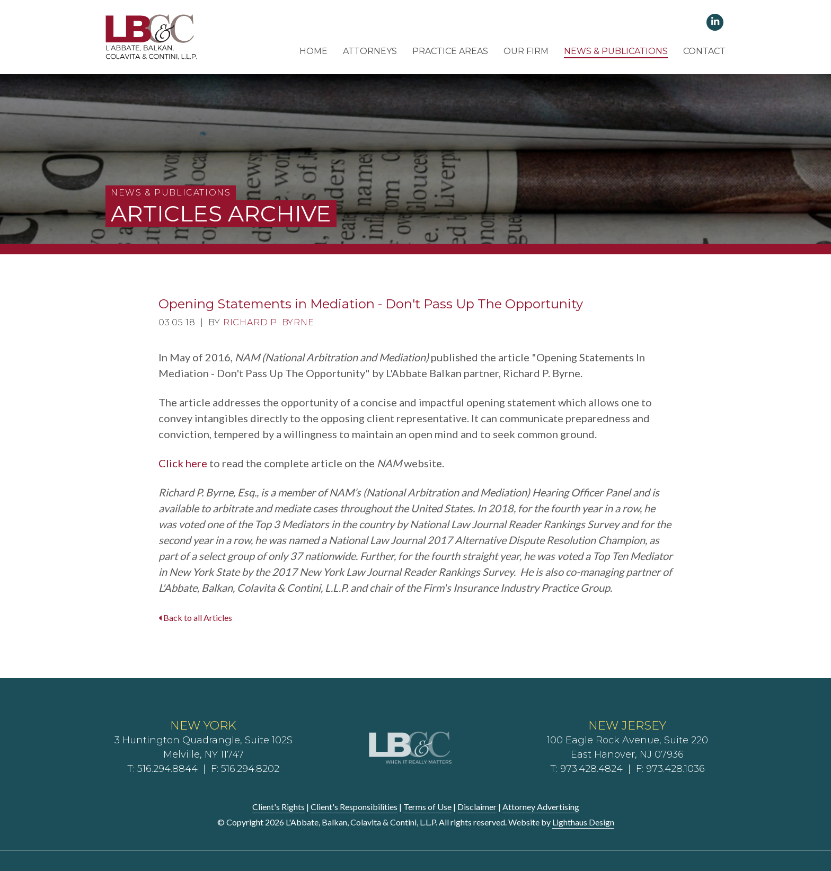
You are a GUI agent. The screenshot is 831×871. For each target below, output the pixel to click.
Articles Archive (221, 213)
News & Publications (616, 51)
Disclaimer (477, 807)
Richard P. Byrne (268, 322)
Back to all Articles (195, 617)
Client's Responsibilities (354, 807)
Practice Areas (450, 51)
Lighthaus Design (583, 822)
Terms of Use (427, 807)
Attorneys (370, 51)
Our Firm (526, 51)
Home (313, 51)
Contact (704, 51)
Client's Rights (278, 807)
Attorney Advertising (540, 807)
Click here (182, 463)
